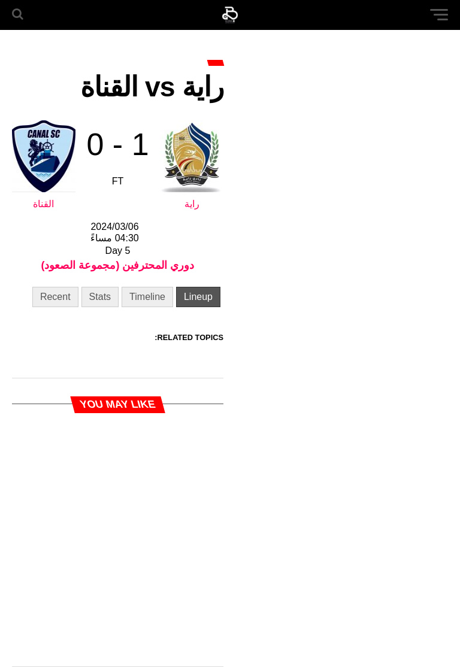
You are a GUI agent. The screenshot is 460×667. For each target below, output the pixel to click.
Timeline (147, 297)
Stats (100, 297)
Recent (55, 297)
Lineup (198, 297)
